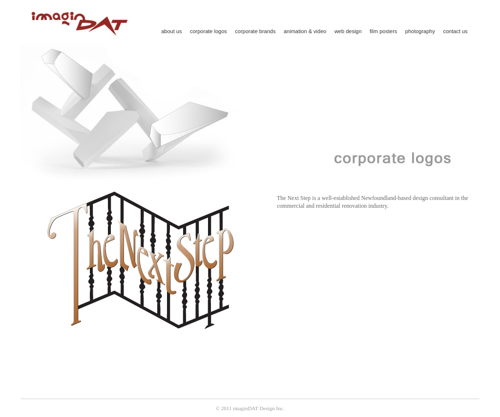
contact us (455, 31)
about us (171, 31)
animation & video (305, 31)
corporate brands (255, 31)
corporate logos (208, 31)
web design (348, 31)
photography (420, 31)
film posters (383, 31)
